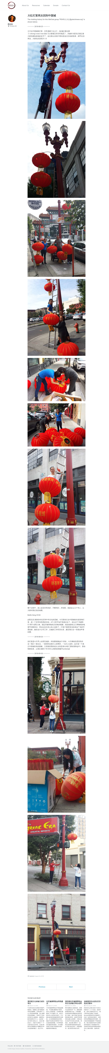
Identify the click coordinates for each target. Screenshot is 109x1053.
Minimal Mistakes (40, 1048)
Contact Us (66, 5)
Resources (36, 5)
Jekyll (32, 1048)
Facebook (27, 1046)
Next (71, 987)
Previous (42, 987)
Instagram (36, 1046)
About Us (25, 5)
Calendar (46, 5)
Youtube (17, 1046)
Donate (55, 5)
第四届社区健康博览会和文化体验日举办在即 (73, 1002)
